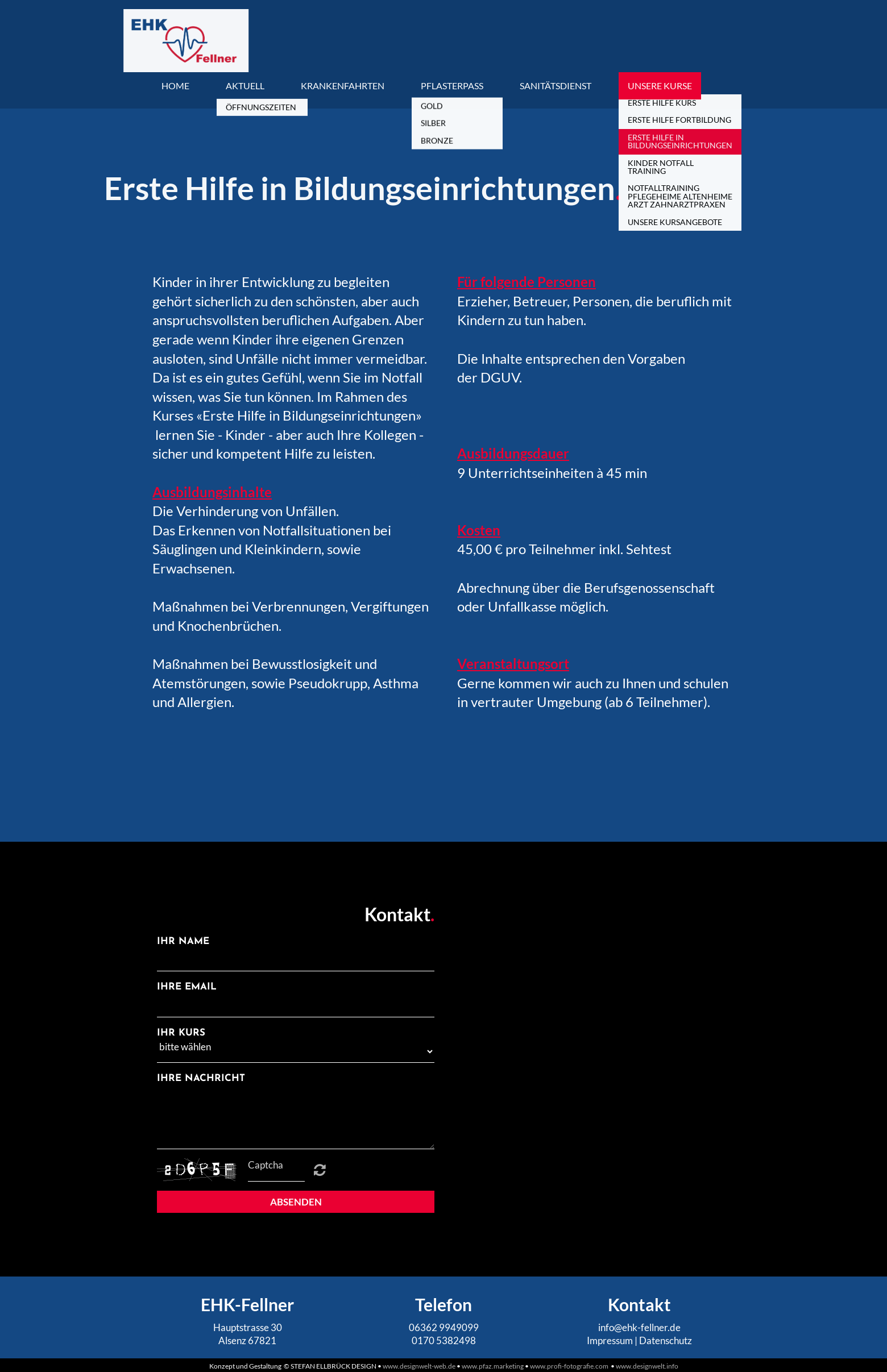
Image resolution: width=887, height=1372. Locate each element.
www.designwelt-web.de (420, 1366)
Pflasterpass (452, 85)
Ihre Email (187, 987)
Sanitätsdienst (555, 85)
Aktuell (245, 85)
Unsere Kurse (660, 85)
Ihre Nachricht (201, 1078)
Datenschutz (665, 1340)
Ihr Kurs (181, 1033)
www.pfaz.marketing (493, 1366)
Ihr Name (183, 941)
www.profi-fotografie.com (570, 1366)
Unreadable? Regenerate (320, 1169)
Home (175, 85)
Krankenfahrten (342, 85)
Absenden (296, 1202)
